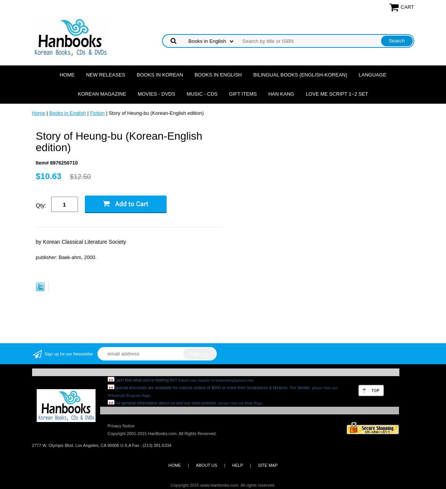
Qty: (41, 205)
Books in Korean (160, 75)
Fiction (97, 113)
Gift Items (243, 94)
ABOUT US (206, 465)
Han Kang (281, 94)
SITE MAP (267, 465)
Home (67, 75)
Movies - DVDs (156, 94)
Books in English (218, 75)
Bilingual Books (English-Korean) (300, 75)
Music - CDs (202, 94)
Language (372, 75)
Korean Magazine (102, 94)
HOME (174, 465)
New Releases (105, 75)
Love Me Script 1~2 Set (337, 94)
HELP (237, 465)
